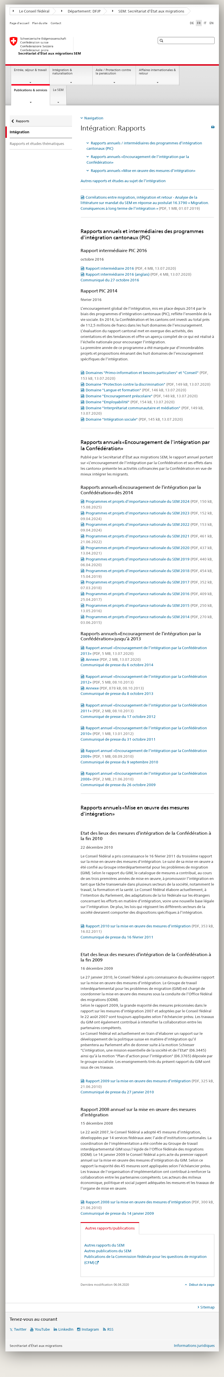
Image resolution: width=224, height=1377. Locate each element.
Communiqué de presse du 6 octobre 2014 (117, 664)
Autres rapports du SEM (104, 1245)
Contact (56, 23)
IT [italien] (205, 23)
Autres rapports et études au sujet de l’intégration (123, 180)
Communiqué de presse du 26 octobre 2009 (118, 784)
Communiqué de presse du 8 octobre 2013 (117, 693)
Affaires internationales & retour (157, 72)
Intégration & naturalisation (62, 72)
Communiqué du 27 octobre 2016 (110, 280)
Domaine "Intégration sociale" (134, 419)
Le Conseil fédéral (31, 11)
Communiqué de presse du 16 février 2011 (117, 937)
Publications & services (32, 91)
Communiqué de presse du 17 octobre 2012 (118, 716)
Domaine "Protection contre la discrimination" (148, 384)
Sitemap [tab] (207, 1307)
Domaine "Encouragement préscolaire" (142, 396)
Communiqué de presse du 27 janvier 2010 (117, 1092)
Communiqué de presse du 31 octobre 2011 (118, 739)
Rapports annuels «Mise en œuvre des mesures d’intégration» (143, 170)
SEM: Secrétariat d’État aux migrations (148, 11)
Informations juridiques (194, 1345)
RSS (110, 1329)
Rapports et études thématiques (37, 143)
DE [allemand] (192, 23)
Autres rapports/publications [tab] (110, 1228)
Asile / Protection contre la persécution (113, 72)
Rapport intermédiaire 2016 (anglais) (138, 274)
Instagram (90, 1329)
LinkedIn (65, 1329)
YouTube (42, 1329)
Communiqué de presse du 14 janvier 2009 (117, 1213)
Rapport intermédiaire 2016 (131, 268)
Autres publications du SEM (107, 1251)
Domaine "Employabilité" (130, 402)
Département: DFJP (80, 11)
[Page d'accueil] (76, 46)
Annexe (113, 659)
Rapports (22, 119)
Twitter (20, 1329)
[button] (162, 40)
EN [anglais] (211, 23)
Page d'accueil (19, 23)
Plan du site (40, 23)
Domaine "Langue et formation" (136, 390)
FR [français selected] (199, 23)
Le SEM (58, 90)
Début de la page (201, 1285)
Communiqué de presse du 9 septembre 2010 (119, 762)
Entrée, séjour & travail (30, 70)
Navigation (93, 118)
